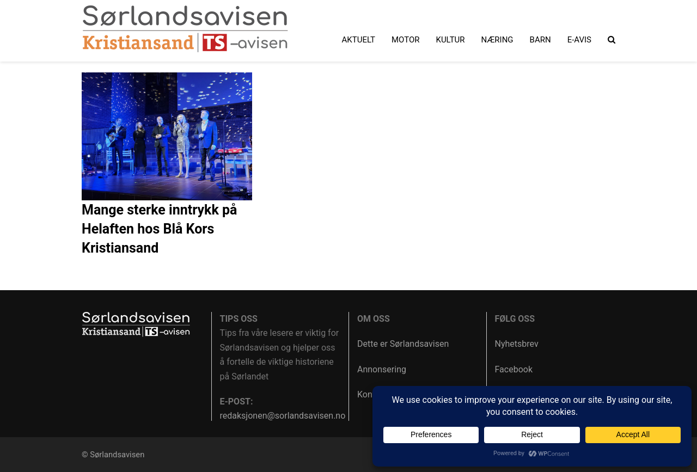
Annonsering (381, 369)
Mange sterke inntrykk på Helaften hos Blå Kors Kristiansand (159, 229)
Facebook (514, 369)
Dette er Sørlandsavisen (403, 344)
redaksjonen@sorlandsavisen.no (283, 415)
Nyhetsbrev (517, 344)
